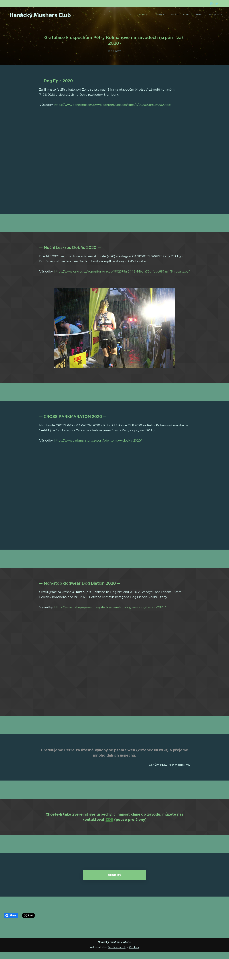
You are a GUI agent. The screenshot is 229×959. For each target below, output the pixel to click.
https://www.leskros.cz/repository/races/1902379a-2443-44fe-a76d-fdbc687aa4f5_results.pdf (122, 272)
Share (10, 915)
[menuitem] (182, 14)
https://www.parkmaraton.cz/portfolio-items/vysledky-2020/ (98, 441)
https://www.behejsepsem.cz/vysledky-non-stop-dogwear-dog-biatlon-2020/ (110, 607)
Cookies (134, 947)
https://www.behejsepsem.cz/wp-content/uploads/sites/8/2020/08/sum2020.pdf (112, 105)
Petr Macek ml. (116, 947)
